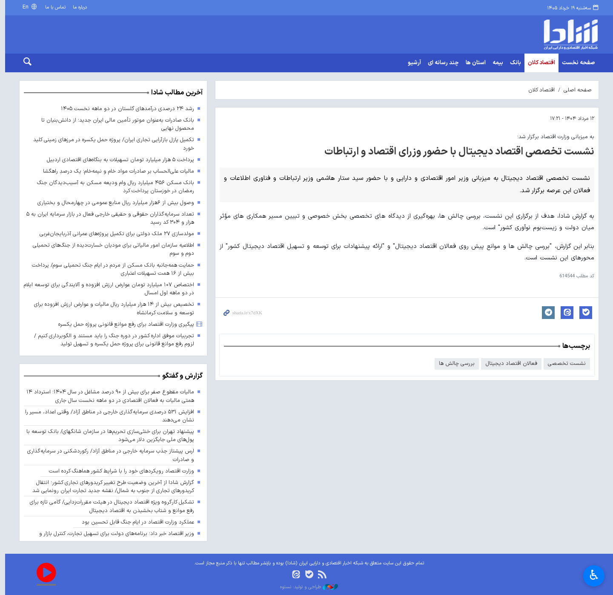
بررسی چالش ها (454, 364)
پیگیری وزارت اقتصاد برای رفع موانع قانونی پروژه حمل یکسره (123, 324)
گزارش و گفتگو (180, 376)
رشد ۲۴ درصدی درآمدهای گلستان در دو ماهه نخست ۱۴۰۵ (125, 109)
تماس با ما (53, 7)
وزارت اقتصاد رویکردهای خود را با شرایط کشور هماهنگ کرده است (119, 471)
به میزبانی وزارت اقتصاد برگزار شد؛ (553, 137)
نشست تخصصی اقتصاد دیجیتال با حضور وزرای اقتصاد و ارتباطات (457, 151)
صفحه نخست (576, 63)
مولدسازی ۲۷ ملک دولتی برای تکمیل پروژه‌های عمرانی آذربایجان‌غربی (114, 234)
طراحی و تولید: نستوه (306, 587)
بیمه (495, 63)
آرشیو (411, 63)
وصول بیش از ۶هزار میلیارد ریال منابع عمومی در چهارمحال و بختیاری (113, 203)
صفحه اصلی (575, 90)
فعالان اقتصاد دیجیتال (509, 364)
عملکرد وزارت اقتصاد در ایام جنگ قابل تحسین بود (135, 522)
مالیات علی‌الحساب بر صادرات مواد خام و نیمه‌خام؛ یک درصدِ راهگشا (116, 171)
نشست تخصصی (564, 364)
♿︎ (594, 576)
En (24, 7)
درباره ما (78, 7)
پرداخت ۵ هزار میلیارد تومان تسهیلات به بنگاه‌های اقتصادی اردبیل (117, 160)
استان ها (473, 63)
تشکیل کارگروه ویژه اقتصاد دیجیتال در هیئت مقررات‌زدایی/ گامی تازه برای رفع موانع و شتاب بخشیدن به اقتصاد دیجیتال (108, 506)
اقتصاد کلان (539, 63)
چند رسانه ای (440, 63)
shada (532, 34)
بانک (512, 63)
